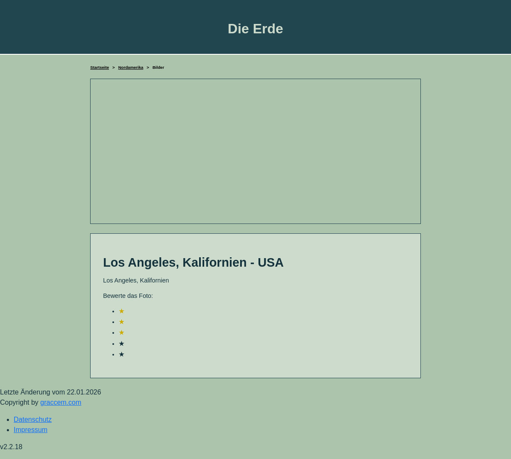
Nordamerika (131, 67)
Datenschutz (33, 419)
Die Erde (255, 28)
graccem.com (60, 402)
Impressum (30, 429)
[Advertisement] (255, 151)
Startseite (99, 67)
